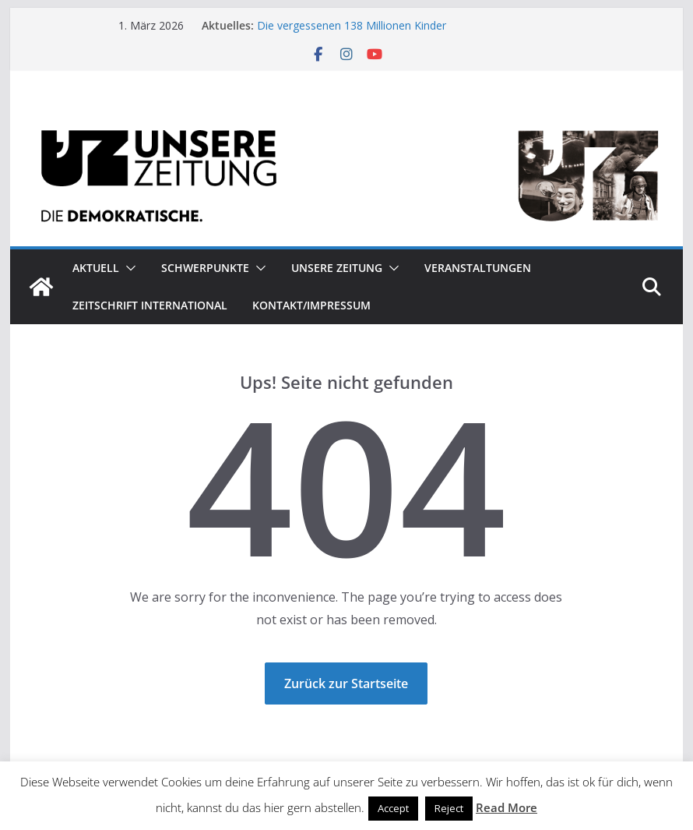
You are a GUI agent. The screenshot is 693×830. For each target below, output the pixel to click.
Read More (506, 807)
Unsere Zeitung (336, 267)
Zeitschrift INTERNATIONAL (149, 305)
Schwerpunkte (205, 267)
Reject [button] (448, 808)
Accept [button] (393, 808)
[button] (127, 268)
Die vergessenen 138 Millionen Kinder (351, 25)
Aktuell (95, 267)
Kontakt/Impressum (311, 305)
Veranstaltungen (477, 267)
